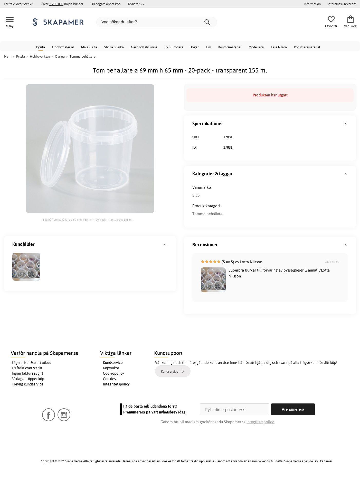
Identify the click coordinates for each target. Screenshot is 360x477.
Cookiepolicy (113, 373)
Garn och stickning (144, 47)
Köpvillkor (111, 368)
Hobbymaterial (63, 47)
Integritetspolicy (116, 384)
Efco (196, 195)
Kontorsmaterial (229, 47)
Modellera (256, 47)
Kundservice (113, 362)
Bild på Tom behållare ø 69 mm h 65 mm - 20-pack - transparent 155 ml (87, 219)
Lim (208, 47)
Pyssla (40, 47)
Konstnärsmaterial (307, 47)
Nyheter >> (136, 4)
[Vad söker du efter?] (156, 22)
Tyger (195, 47)
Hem (7, 56)
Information (312, 4)
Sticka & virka (114, 47)
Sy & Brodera (174, 47)
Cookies (109, 378)
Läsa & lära (279, 47)
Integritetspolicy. (260, 421)
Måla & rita (89, 47)
